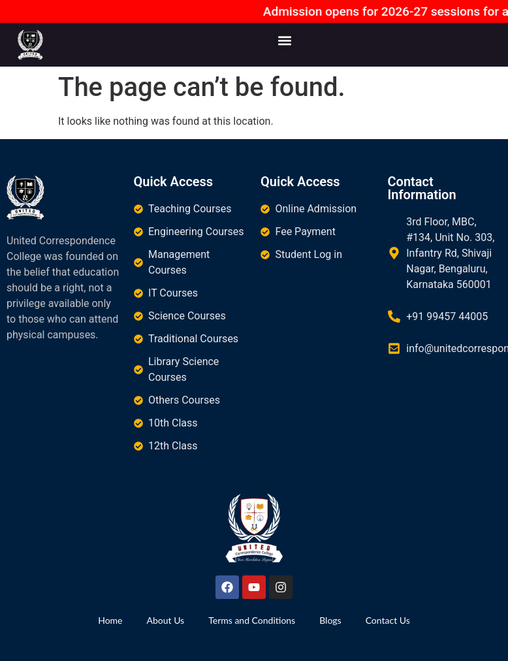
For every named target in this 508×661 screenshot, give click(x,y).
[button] (284, 40)
